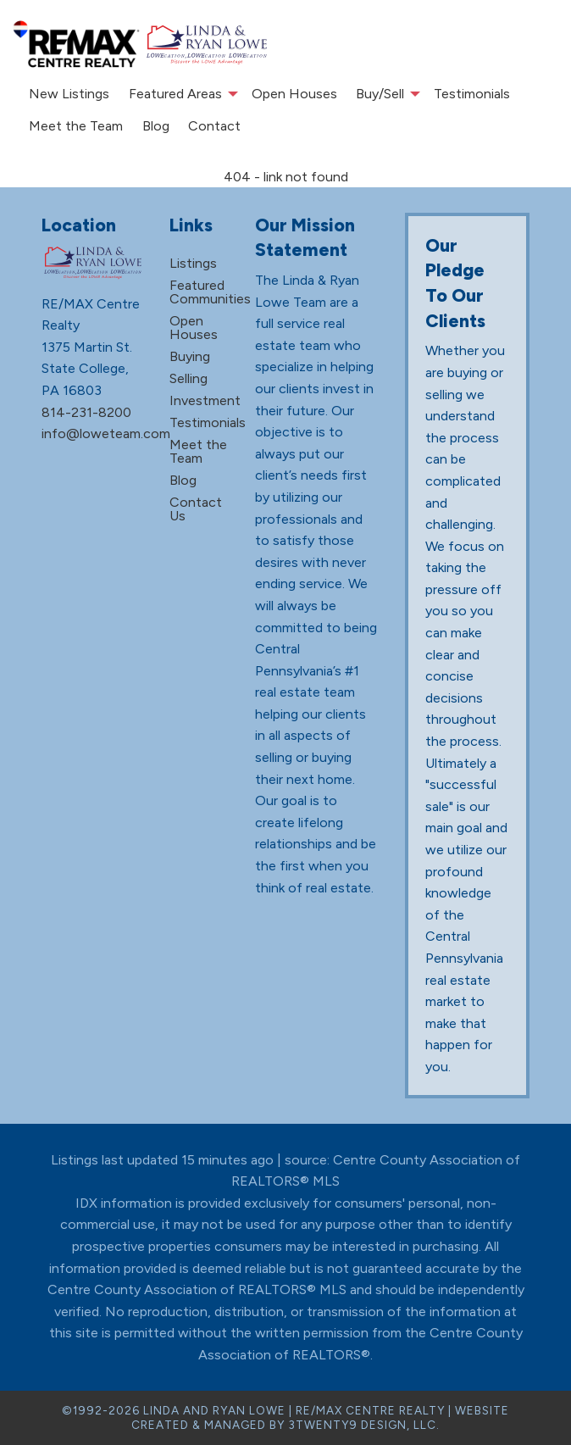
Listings (193, 263)
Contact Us (195, 509)
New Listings (69, 94)
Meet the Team (76, 126)
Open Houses (294, 94)
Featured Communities (210, 292)
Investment (205, 400)
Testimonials (472, 94)
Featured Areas (175, 94)
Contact (214, 126)
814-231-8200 (86, 412)
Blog (155, 126)
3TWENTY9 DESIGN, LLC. (364, 1424)
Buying (189, 356)
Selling (188, 378)
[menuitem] (69, 94)
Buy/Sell (380, 94)
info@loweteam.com (106, 433)
